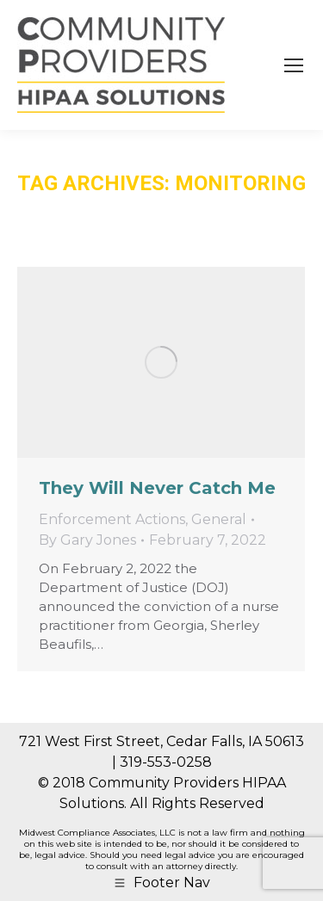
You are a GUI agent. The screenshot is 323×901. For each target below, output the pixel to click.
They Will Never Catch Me (157, 488)
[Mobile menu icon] (294, 65)
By (87, 540)
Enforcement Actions (112, 519)
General (218, 519)
